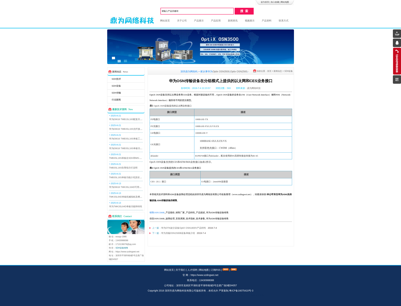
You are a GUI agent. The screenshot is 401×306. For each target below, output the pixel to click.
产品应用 (216, 20)
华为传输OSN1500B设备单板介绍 (178, 233)
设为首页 (265, 2)
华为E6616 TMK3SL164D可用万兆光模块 (130, 187)
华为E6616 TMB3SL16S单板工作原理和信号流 (132, 138)
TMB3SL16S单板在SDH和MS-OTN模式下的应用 (133, 158)
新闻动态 (278, 71)
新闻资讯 (233, 20)
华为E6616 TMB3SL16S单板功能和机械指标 (131, 148)
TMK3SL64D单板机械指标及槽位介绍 (128, 196)
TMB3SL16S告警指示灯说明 (123, 167)
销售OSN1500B (157, 212)
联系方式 (283, 20)
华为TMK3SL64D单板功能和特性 (125, 206)
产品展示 (199, 20)
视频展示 (250, 20)
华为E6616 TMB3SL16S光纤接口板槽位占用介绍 (133, 129)
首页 (269, 71)
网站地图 (285, 2)
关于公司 (182, 20)
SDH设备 (288, 71)
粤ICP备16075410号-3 (241, 290)
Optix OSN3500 (223, 71)
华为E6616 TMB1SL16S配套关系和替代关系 (131, 119)
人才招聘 (192, 269)
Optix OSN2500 (240, 71)
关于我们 (180, 269)
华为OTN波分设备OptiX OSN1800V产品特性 (183, 228)
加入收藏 (275, 2)
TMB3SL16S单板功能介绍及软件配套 (128, 177)
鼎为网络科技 (254, 88)
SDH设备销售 (122, 248)
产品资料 (266, 20)
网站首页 (165, 20)
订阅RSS (216, 269)
